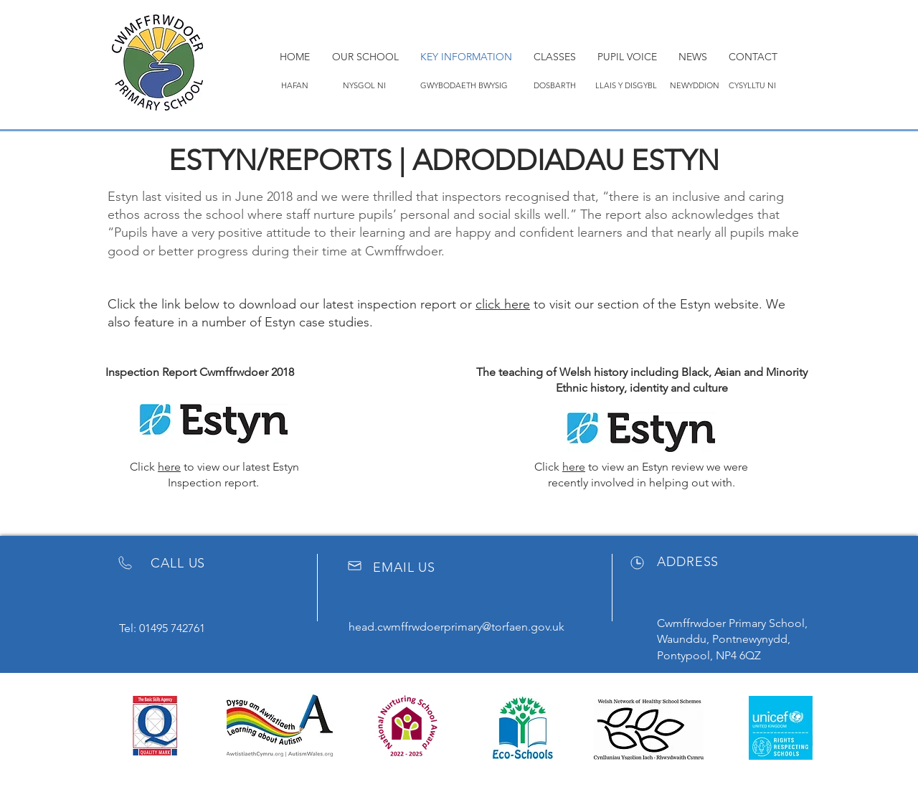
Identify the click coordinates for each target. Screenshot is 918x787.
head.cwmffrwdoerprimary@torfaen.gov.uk (456, 626)
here (169, 466)
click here (502, 304)
